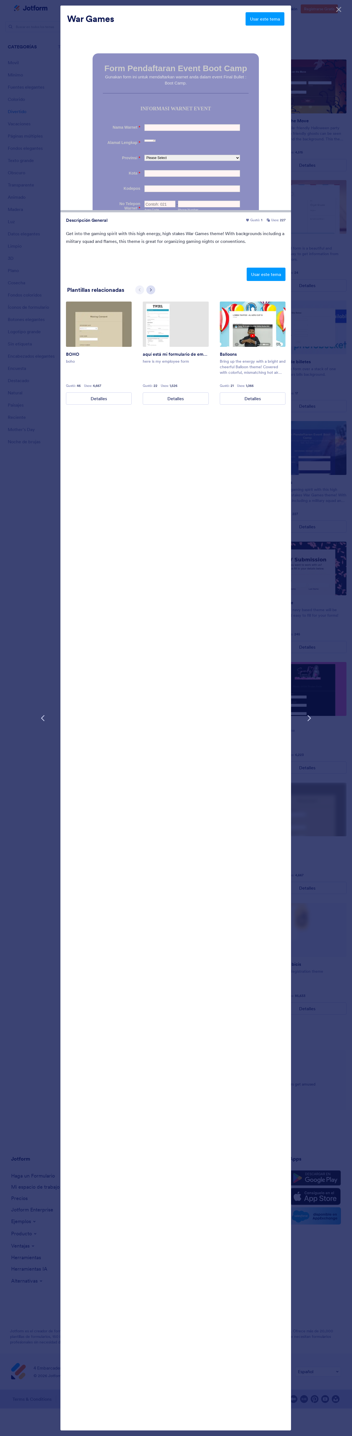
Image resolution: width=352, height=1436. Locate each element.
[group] (98, 352)
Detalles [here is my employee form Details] (175, 397)
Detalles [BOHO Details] (99, 397)
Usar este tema (265, 19)
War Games (90, 18)
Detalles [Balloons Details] (252, 397)
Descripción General (87, 220)
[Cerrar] (339, 8)
